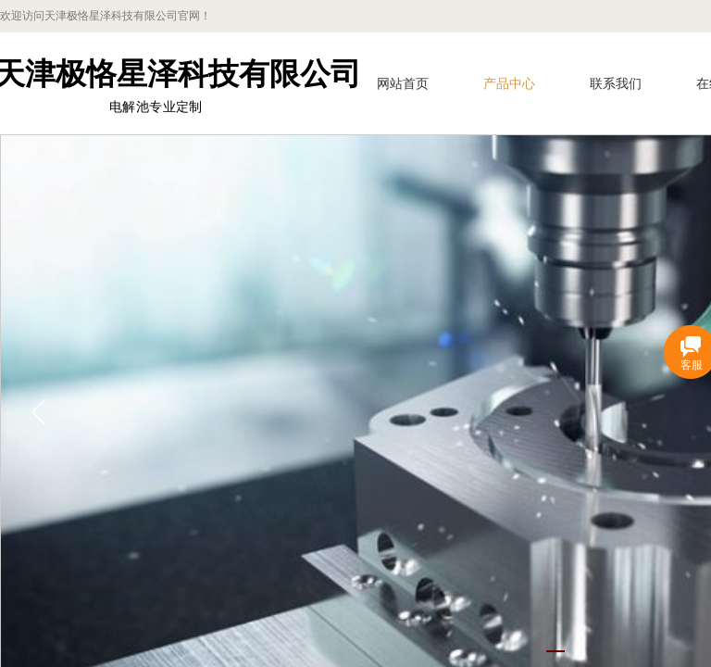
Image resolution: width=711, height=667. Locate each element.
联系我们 (616, 84)
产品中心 (509, 84)
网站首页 (403, 84)
